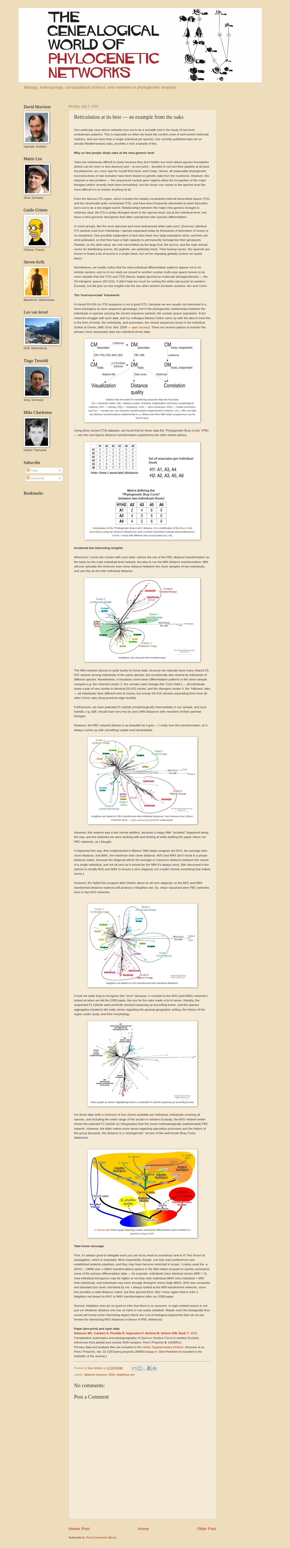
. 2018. (136, 1333)
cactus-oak (103, 1230)
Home (143, 1528)
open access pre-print (142, 820)
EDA (112, 1374)
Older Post (206, 1528)
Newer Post (79, 1528)
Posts (32, 470)
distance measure (95, 1374)
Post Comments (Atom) (101, 1537)
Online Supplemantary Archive (162, 1347)
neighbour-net (125, 1374)
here (145, 418)
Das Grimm (95, 1368)
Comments (35, 478)
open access (140, 327)
